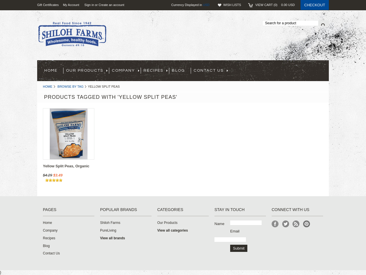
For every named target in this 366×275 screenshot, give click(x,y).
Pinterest (306, 224)
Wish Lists (232, 5)
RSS (296, 224)
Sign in (89, 5)
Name (219, 224)
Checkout (314, 5)
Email (235, 231)
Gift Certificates (48, 5)
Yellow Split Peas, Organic (66, 166)
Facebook (275, 224)
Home (47, 86)
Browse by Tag (70, 86)
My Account (71, 5)
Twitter (285, 224)
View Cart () (275, 5)
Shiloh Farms (110, 223)
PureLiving (108, 230)
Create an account (111, 5)
